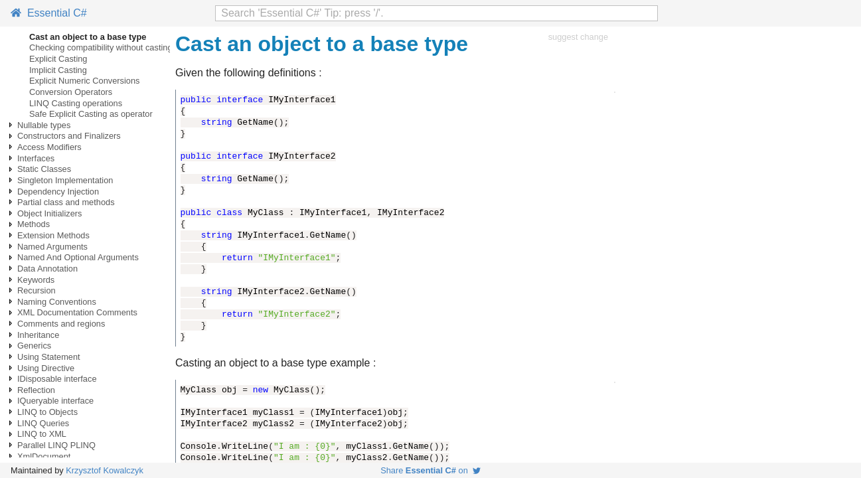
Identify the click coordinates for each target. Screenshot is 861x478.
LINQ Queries (43, 423)
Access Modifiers (49, 147)
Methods (33, 224)
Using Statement (48, 357)
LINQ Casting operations (75, 103)
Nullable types (43, 125)
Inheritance (38, 335)
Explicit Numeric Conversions (84, 81)
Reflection (36, 390)
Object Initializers (49, 213)
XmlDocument (43, 456)
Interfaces (35, 158)
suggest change (578, 37)
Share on (430, 470)
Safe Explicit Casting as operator (91, 114)
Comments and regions (61, 324)
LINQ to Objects (47, 412)
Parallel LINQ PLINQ (56, 445)
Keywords (35, 280)
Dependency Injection (58, 192)
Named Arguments (52, 247)
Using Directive (45, 368)
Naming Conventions (56, 302)
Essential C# (49, 13)
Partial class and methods (66, 202)
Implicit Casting (58, 70)
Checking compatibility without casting (101, 47)
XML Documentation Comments (77, 312)
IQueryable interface (55, 401)
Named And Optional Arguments (78, 257)
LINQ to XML (41, 434)
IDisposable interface (57, 379)
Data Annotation (47, 269)
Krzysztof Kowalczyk (104, 470)
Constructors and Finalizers (69, 136)
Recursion (36, 290)
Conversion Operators (70, 92)
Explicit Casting (58, 59)
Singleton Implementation (65, 180)
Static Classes (44, 169)
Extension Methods (53, 235)
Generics (34, 346)
